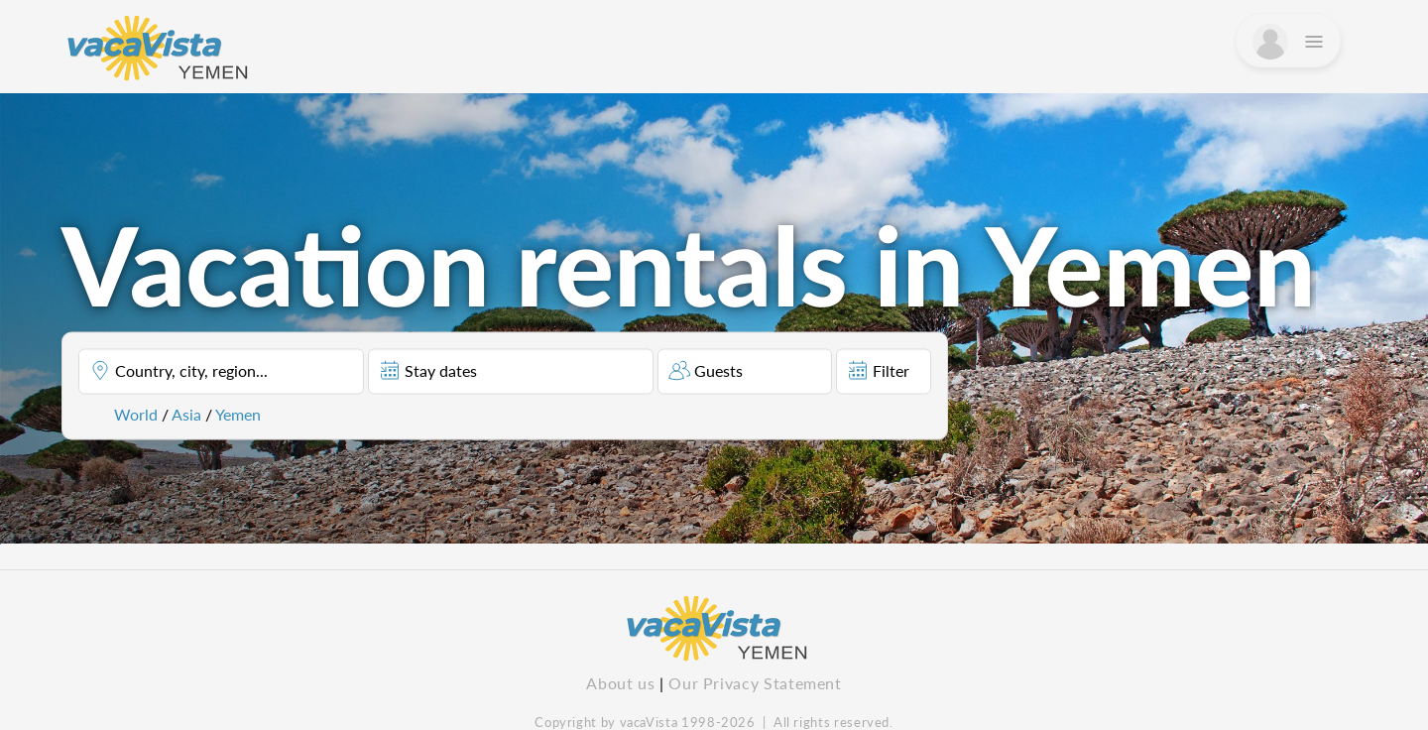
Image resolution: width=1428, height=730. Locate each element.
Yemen (238, 414)
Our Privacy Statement (754, 682)
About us (620, 682)
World (136, 414)
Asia (186, 414)
